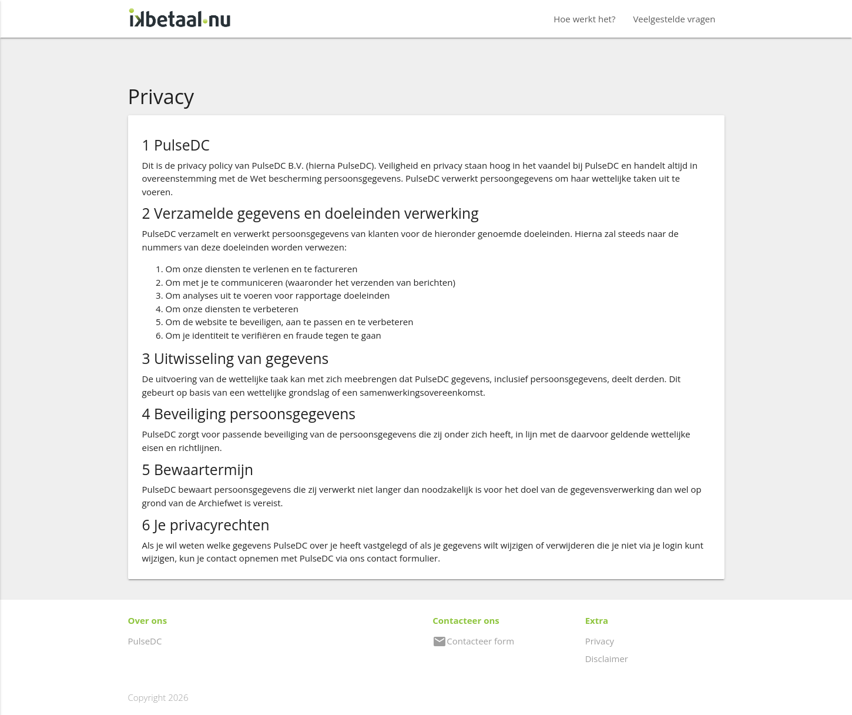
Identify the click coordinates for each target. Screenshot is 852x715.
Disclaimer (606, 658)
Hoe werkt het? (584, 19)
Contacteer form (473, 641)
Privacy (599, 641)
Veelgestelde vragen (674, 19)
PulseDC (145, 641)
